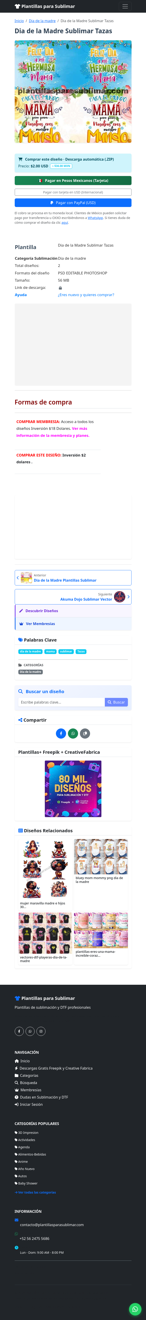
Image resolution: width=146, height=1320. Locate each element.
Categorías (26, 1075)
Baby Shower (26, 1183)
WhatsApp (95, 218)
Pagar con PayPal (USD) (73, 202)
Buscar (116, 702)
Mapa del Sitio (25, 1273)
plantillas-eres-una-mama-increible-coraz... (95, 953)
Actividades (25, 1140)
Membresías (28, 1089)
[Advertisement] (73, 344)
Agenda (22, 1147)
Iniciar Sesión (29, 1104)
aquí (65, 222)
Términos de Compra (30, 1267)
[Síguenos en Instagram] (40, 1031)
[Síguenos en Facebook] (19, 1031)
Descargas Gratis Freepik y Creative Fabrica (54, 1068)
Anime (21, 1161)
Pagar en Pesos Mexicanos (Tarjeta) (73, 180)
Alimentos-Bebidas (30, 1154)
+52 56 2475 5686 (34, 1238)
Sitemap (74, 1307)
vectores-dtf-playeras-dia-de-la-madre (43, 959)
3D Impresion (26, 1132)
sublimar (66, 651)
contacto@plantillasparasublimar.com (52, 1224)
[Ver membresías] (73, 789)
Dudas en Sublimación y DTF (41, 1097)
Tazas (81, 651)
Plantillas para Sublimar (45, 6)
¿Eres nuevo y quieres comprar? (86, 294)
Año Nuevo (25, 1169)
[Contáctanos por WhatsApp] (30, 1031)
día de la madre (30, 651)
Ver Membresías (37, 623)
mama (50, 651)
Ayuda (21, 294)
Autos (21, 1176)
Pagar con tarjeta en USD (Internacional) (73, 192)
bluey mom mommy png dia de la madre (99, 880)
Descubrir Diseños (38, 610)
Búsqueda (26, 1082)
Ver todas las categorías (35, 1192)
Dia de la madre (42, 20)
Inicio (19, 20)
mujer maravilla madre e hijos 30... (42, 905)
